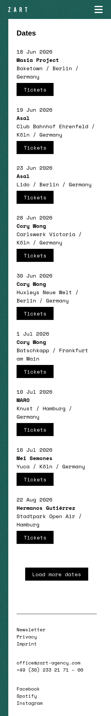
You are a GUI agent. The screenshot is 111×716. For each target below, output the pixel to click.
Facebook (28, 688)
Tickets (35, 89)
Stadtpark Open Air (46, 516)
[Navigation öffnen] (98, 9)
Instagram (30, 703)
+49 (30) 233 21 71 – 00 (50, 669)
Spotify (27, 695)
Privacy (27, 636)
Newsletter (31, 629)
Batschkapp (33, 350)
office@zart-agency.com (48, 662)
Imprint (27, 643)
